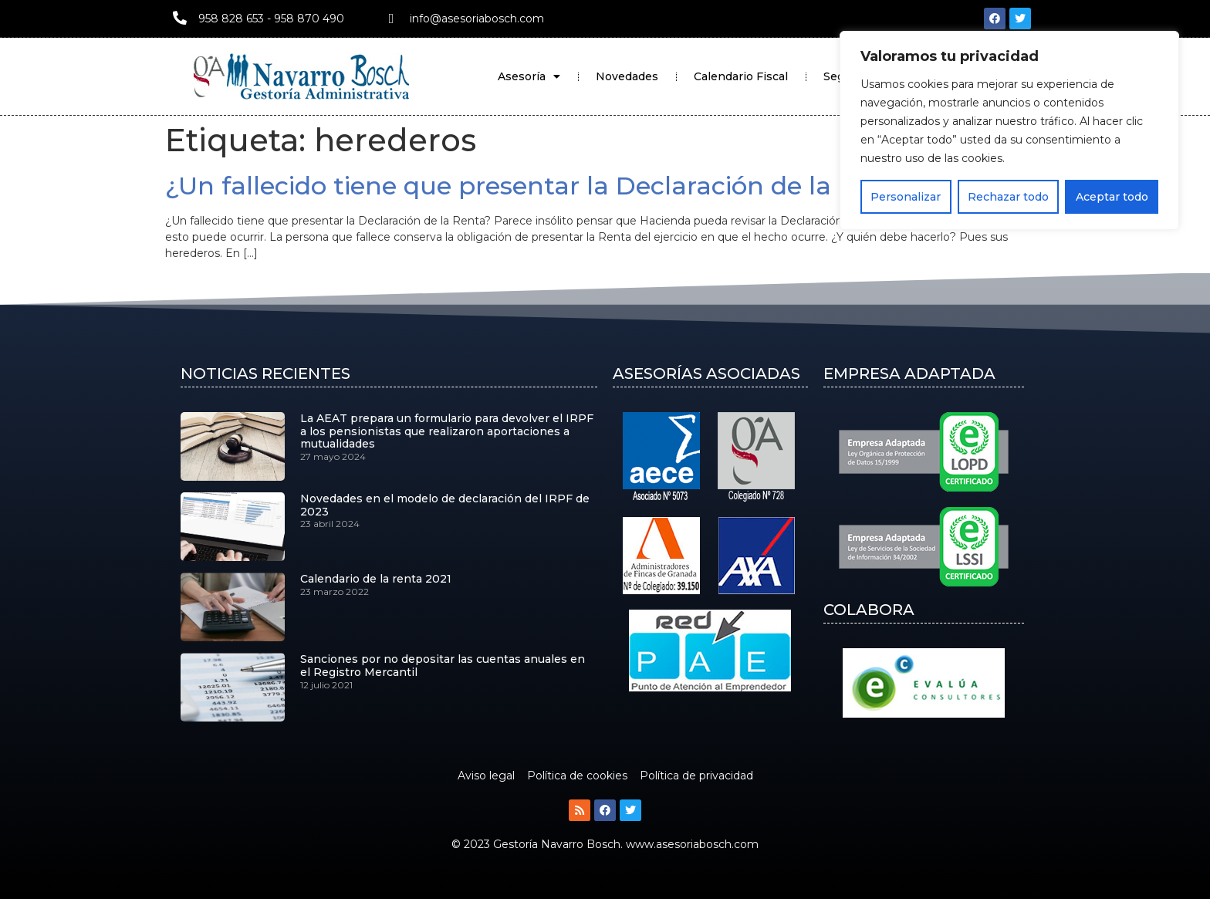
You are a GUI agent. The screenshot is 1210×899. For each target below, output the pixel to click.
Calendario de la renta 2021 (375, 579)
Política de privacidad (696, 775)
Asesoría (529, 76)
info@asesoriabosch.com (477, 18)
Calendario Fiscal (741, 76)
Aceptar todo (1112, 197)
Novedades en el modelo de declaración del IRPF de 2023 (445, 505)
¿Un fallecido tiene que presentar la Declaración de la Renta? (545, 186)
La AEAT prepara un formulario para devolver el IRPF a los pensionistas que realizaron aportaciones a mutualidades (446, 431)
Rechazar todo (1008, 197)
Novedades (627, 76)
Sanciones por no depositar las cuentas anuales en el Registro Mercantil (442, 665)
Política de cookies (577, 775)
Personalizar (905, 197)
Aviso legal (486, 775)
